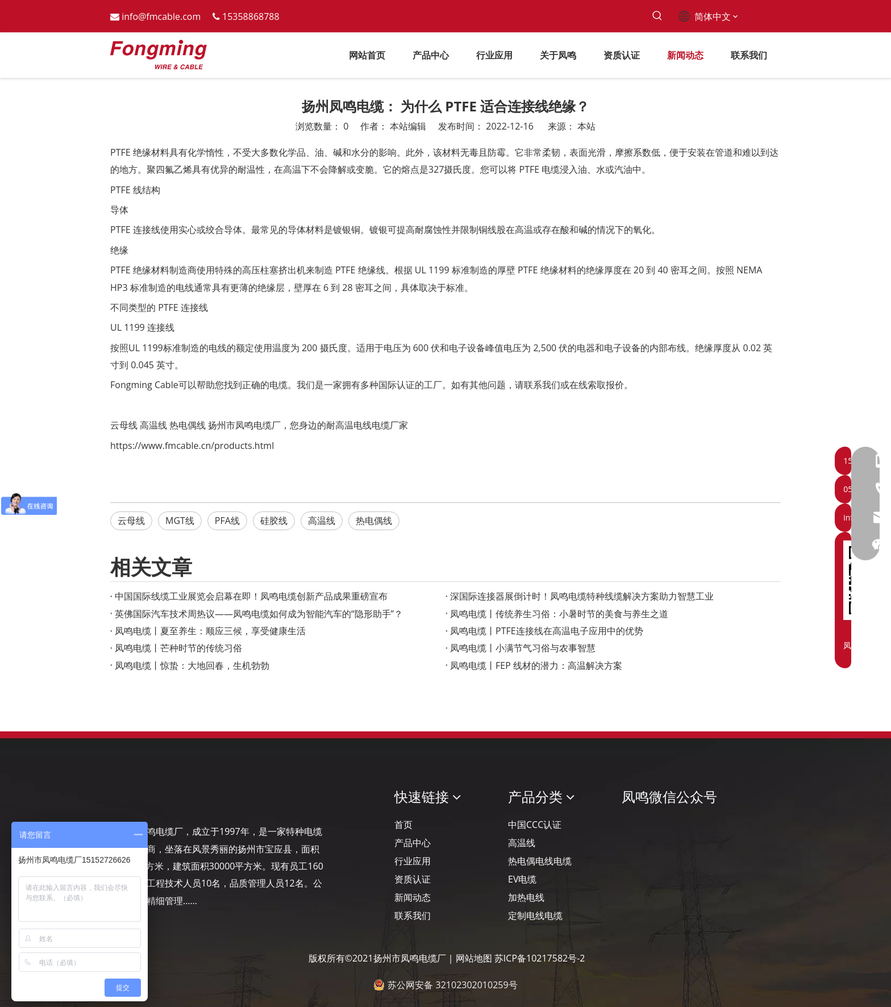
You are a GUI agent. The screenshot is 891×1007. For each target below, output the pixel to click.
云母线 (124, 425)
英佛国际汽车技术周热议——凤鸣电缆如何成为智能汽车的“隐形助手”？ (259, 613)
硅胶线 (274, 520)
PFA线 (227, 520)
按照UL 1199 (136, 348)
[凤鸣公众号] (631, 827)
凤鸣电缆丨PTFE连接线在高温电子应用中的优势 (546, 631)
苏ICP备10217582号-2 (539, 958)
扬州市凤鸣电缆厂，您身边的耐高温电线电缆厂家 (308, 425)
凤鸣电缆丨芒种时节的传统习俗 (178, 648)
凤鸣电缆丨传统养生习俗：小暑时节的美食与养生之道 (559, 613)
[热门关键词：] (657, 16)
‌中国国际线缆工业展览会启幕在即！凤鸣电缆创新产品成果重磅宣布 (251, 596)
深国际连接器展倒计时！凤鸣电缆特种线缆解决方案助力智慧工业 (582, 596)
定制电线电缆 (535, 915)
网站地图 (474, 958)
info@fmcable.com (161, 16)
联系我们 (412, 915)
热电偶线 (187, 425)
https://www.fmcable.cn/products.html (192, 445)
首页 (403, 824)
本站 (586, 126)
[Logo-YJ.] (119, 797)
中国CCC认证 (534, 824)
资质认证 (412, 879)
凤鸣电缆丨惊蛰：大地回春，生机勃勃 (192, 665)
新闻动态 (412, 897)
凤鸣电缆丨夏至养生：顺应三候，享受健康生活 (210, 631)
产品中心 (412, 843)
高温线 (153, 425)
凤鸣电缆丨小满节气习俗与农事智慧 (523, 648)
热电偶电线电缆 (540, 861)
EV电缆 (522, 879)
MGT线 (179, 520)
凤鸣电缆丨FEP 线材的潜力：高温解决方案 (536, 665)
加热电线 (526, 897)
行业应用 (412, 861)
